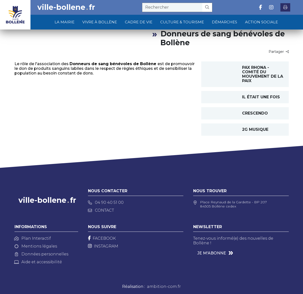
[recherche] (172, 7)
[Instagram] (103, 246)
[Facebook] (102, 238)
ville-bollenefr (66, 7)
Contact (101, 210)
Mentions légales (35, 246)
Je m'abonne (211, 253)
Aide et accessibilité (38, 262)
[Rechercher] (207, 7)
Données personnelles (41, 254)
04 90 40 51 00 (106, 202)
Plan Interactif (32, 238)
